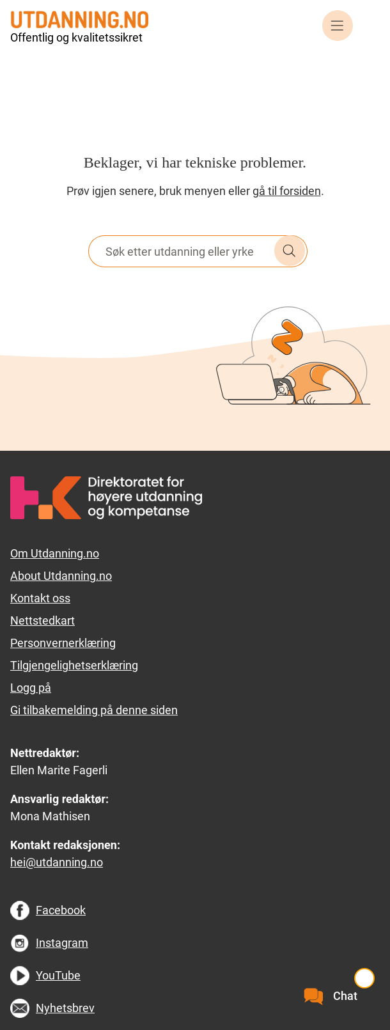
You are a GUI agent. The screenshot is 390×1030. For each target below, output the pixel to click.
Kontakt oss (40, 598)
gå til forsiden (287, 191)
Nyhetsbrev (65, 1008)
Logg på (30, 687)
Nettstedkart (42, 620)
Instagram (62, 942)
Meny (337, 25)
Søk (289, 250)
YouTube (58, 975)
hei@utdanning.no (56, 862)
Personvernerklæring (63, 643)
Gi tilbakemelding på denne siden (94, 710)
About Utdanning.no (61, 575)
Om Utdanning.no (54, 553)
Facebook (61, 910)
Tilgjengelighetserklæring (74, 665)
